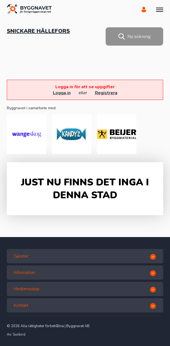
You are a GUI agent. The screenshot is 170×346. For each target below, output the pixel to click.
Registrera (106, 93)
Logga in (62, 93)
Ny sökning (134, 36)
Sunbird (19, 334)
